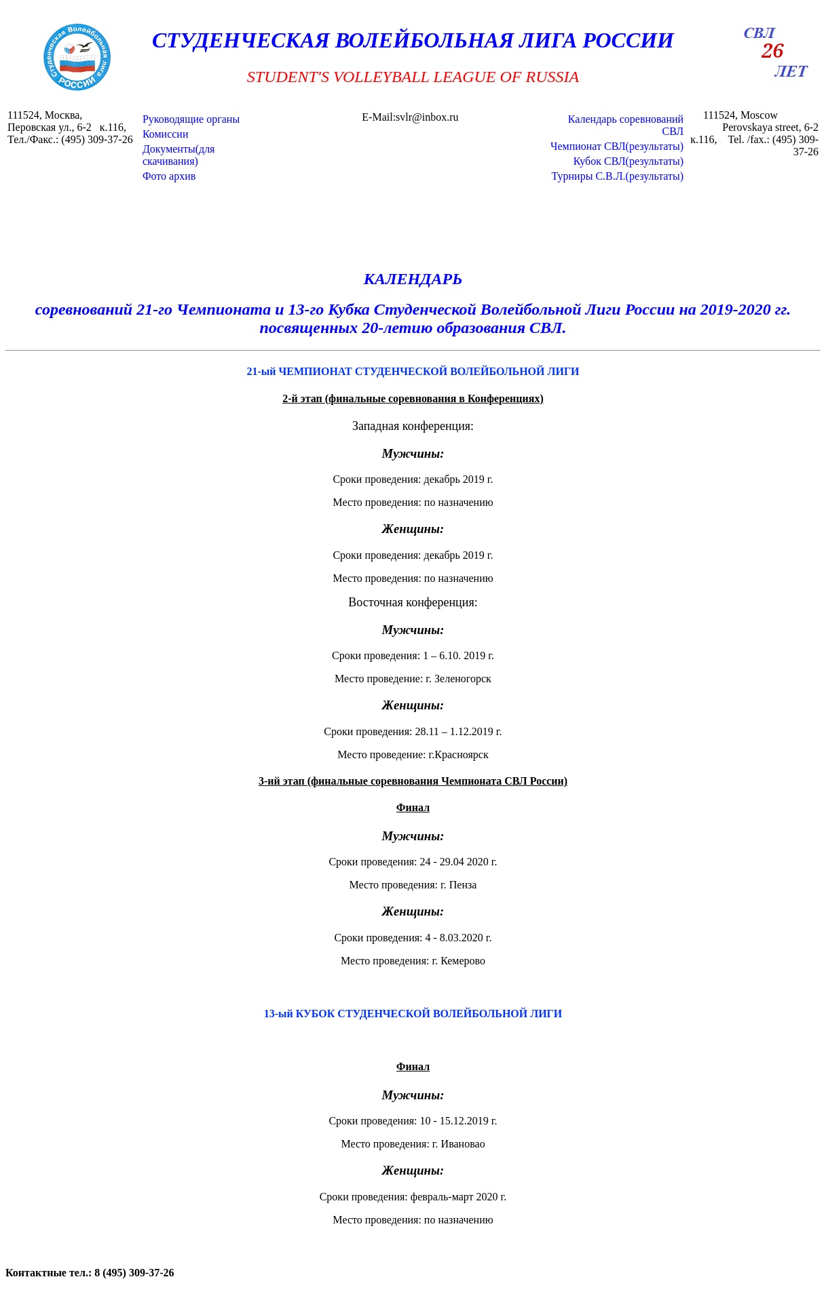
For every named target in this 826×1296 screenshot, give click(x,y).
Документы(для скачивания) (179, 155)
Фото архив (169, 176)
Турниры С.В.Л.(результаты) (618, 176)
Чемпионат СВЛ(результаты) (616, 146)
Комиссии (166, 134)
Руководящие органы (191, 119)
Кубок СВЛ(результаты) (628, 161)
